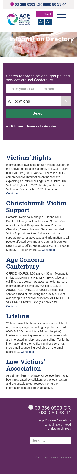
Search (38, 113)
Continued (12, 193)
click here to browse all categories (32, 126)
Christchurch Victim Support (36, 206)
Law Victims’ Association (25, 364)
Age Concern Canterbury (25, 262)
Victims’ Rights (29, 157)
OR (38, 4)
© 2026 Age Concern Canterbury (53, 457)
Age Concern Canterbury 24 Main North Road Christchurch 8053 (55, 424)
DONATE (47, 14)
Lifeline (17, 316)
